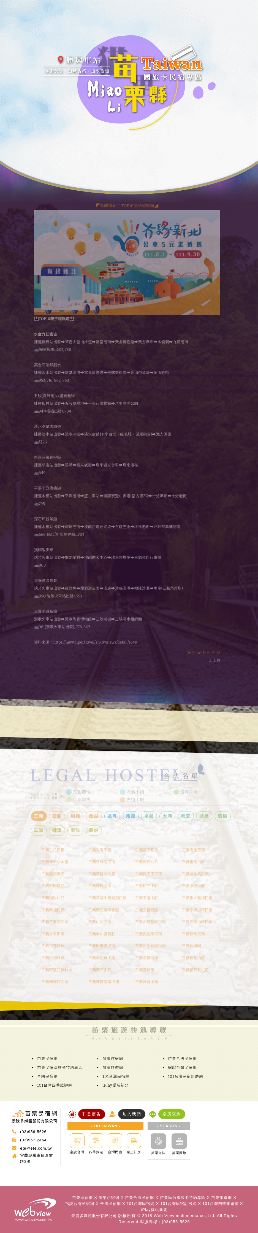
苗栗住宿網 (112, 1058)
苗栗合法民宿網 (182, 1058)
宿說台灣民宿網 (182, 1067)
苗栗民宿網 (47, 1058)
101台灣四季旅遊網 (54, 1085)
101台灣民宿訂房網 (185, 1076)
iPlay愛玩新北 (115, 1085)
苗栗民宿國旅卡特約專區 (60, 1067)
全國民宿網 (47, 1076)
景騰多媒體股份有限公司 (94, 1215)
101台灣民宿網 (115, 1076)
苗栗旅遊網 (112, 1067)
